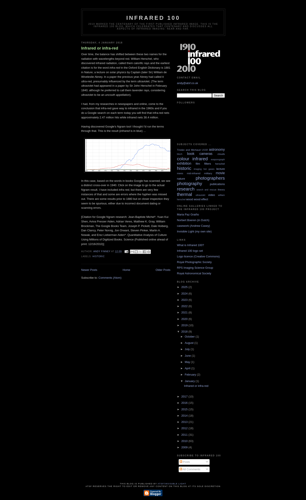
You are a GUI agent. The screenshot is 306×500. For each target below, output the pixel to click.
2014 (184, 415)
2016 (184, 402)
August (189, 342)
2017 (184, 396)
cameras (205, 154)
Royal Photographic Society (194, 262)
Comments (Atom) (110, 277)
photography (189, 183)
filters (207, 163)
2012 (184, 428)
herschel (220, 163)
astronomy (217, 149)
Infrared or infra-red (99, 48)
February (191, 374)
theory (221, 189)
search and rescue (207, 190)
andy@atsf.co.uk (187, 83)
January (190, 381)
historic (98, 256)
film (198, 163)
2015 (184, 409)
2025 (184, 287)
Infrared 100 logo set (190, 250)
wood (189, 199)
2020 (184, 319)
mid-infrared (193, 173)
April (188, 368)
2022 (184, 306)
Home (126, 270)
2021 (184, 312)
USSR (205, 150)
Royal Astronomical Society (194, 273)
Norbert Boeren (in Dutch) (193, 220)
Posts (185, 462)
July (188, 349)
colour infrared (192, 158)
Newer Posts (89, 270)
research (186, 188)
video (211, 195)
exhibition (184, 163)
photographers (210, 177)
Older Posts (163, 270)
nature (181, 178)
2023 (184, 299)
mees (180, 173)
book (190, 154)
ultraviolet (200, 195)
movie (220, 173)
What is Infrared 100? (190, 245)
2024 (184, 293)
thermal (184, 194)
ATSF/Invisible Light (172, 483)
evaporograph (218, 159)
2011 (184, 434)
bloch (179, 154)
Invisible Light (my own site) (194, 231)
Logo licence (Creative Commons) (198, 256)
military (208, 173)
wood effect (201, 199)
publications (217, 184)
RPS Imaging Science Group (195, 267)
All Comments (190, 469)
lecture (220, 169)
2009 (184, 447)
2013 (184, 422)
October (190, 336)
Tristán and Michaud (189, 149)
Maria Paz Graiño (188, 214)
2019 (184, 325)
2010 (184, 441)
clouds (221, 153)
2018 (184, 331)
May (188, 362)
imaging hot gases (204, 169)
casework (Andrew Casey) (193, 225)
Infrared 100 (153, 18)
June (188, 355)
